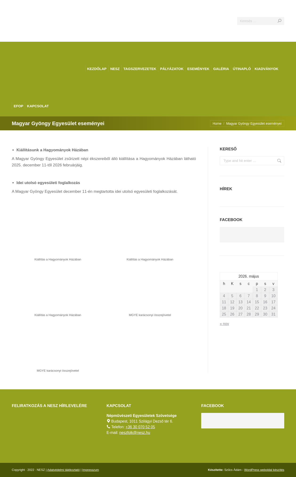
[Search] (260, 21)
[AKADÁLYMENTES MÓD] (290, 5)
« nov (224, 324)
